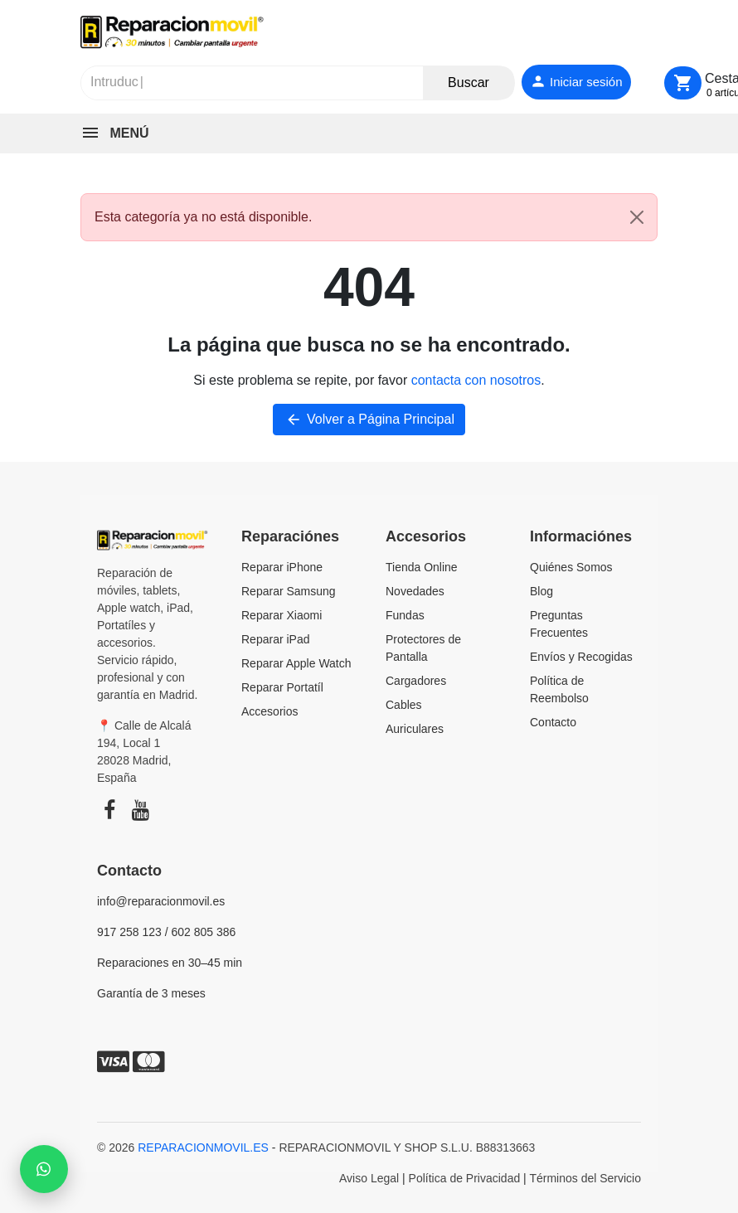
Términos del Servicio (585, 1178)
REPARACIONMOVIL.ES (203, 1147)
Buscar (468, 82)
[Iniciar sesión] (576, 82)
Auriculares (415, 728)
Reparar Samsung (288, 591)
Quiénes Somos (571, 567)
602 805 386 (204, 932)
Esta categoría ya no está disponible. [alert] (376, 217)
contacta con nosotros (476, 380)
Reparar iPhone (282, 567)
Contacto (553, 722)
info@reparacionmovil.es (161, 901)
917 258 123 (129, 932)
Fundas (405, 615)
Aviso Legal (369, 1178)
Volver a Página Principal (369, 419)
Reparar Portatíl (282, 687)
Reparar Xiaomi (281, 615)
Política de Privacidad (465, 1178)
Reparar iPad (275, 639)
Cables (404, 704)
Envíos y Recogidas (581, 656)
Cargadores (416, 680)
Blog (541, 591)
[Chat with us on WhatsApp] (44, 1169)
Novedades (415, 591)
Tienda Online (422, 567)
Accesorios (269, 711)
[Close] (637, 217)
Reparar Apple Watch (296, 663)
